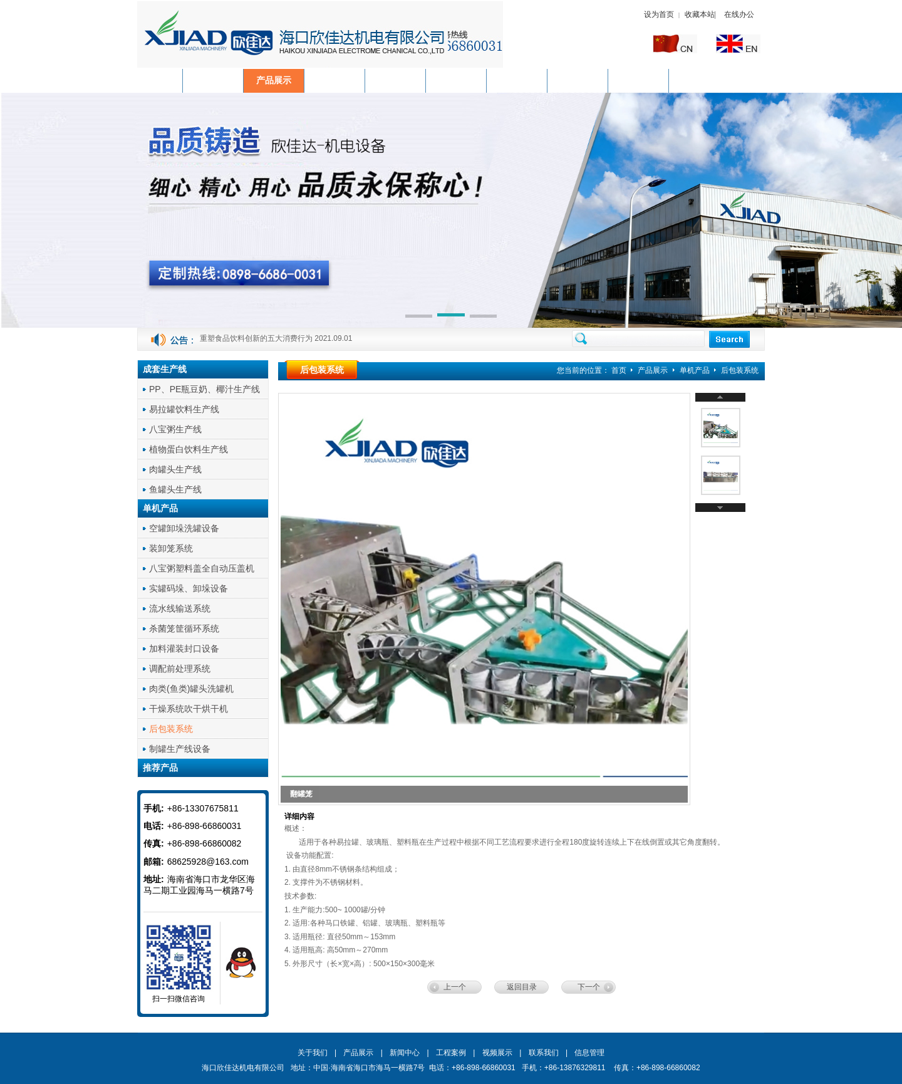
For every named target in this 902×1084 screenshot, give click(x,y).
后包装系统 (171, 729)
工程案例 (451, 1052)
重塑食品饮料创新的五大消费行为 (256, 339)
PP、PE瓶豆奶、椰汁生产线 (204, 389)
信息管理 (589, 1052)
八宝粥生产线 (175, 429)
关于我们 (313, 1052)
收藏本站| (701, 14)
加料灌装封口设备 (184, 649)
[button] (418, 317)
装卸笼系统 (171, 548)
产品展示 (654, 370)
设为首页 (659, 14)
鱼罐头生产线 (175, 489)
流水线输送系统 (179, 608)
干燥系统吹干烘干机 (188, 709)
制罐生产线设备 (179, 749)
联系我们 (544, 1052)
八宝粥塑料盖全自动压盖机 (201, 568)
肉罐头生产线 (175, 469)
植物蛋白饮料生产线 (188, 449)
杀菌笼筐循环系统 (184, 628)
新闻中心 (405, 1052)
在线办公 (739, 14)
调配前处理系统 (179, 669)
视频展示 (497, 1052)
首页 (618, 370)
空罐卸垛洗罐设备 (184, 528)
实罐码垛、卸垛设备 (188, 588)
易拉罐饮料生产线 (184, 409)
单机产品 (696, 370)
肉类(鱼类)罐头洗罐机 (191, 689)
